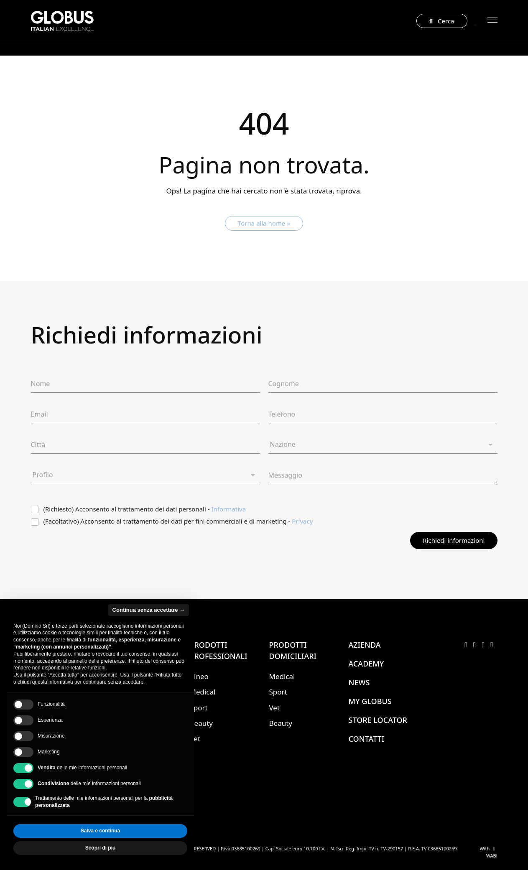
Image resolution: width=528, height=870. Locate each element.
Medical (203, 692)
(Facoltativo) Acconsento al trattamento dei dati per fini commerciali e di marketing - (178, 521)
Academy (366, 664)
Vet (274, 707)
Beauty (201, 723)
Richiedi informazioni (454, 540)
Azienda (365, 645)
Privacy (302, 521)
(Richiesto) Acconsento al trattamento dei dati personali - (144, 509)
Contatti (367, 739)
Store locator (378, 720)
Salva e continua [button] (100, 831)
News (359, 682)
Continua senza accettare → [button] (148, 610)
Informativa (229, 509)
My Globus (370, 701)
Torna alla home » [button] (264, 223)
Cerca (441, 21)
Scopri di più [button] (100, 848)
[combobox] (382, 445)
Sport (278, 692)
